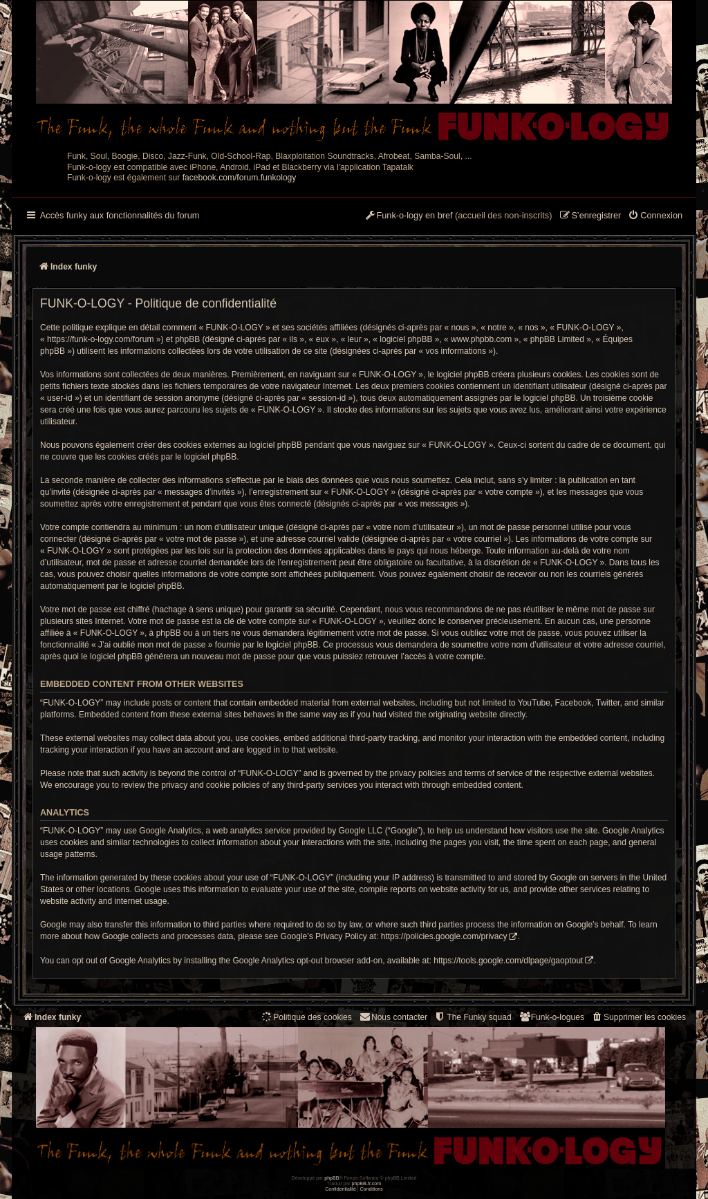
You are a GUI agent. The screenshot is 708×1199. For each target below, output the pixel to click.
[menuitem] (655, 216)
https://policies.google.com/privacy (444, 936)
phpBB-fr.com (367, 1183)
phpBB (331, 1178)
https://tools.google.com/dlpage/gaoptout (508, 960)
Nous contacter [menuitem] (393, 1017)
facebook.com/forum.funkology (240, 177)
